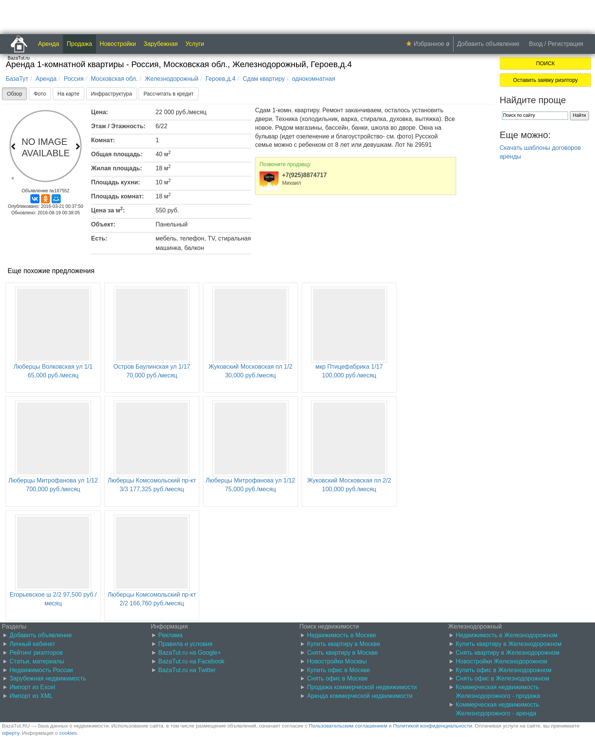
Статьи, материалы (36, 661)
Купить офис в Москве (338, 670)
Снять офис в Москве (337, 678)
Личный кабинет (32, 644)
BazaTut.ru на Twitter (187, 670)
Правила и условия (185, 644)
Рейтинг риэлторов (36, 652)
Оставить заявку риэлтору (545, 80)
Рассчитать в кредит (168, 94)
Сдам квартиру (264, 78)
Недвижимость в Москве (341, 635)
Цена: (99, 112)
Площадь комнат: (117, 196)
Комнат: (103, 140)
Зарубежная (160, 44)
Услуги (195, 44)
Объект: (103, 224)
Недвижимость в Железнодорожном (506, 635)
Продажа (79, 44)
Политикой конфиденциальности (432, 726)
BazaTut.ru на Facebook (191, 661)
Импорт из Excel (32, 687)
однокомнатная (313, 78)
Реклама (170, 635)
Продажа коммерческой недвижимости (362, 687)
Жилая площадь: (116, 168)
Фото (40, 94)
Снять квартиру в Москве (342, 652)
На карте (69, 94)
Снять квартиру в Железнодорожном (507, 652)
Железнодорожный (171, 78)
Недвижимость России (41, 670)
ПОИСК (545, 63)
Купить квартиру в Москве (343, 644)
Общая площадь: (117, 154)
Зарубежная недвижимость (47, 678)
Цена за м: (108, 210)
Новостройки (118, 44)
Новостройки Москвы (337, 661)
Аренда (48, 44)
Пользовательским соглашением (348, 726)
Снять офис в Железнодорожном (502, 678)
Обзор (14, 94)
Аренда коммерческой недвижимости (359, 696)
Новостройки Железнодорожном (501, 661)
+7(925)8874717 (304, 175)
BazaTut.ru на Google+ (189, 652)
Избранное (429, 44)
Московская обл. (114, 78)
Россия (73, 78)
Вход (536, 44)
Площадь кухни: (115, 182)
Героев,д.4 (221, 78)
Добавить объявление (488, 44)
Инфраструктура (111, 94)
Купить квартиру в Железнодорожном (509, 644)
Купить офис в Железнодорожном (503, 670)
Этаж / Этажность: (118, 126)
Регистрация (565, 44)
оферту (10, 733)
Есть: (99, 238)
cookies (68, 733)
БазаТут (17, 78)
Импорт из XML (31, 696)
